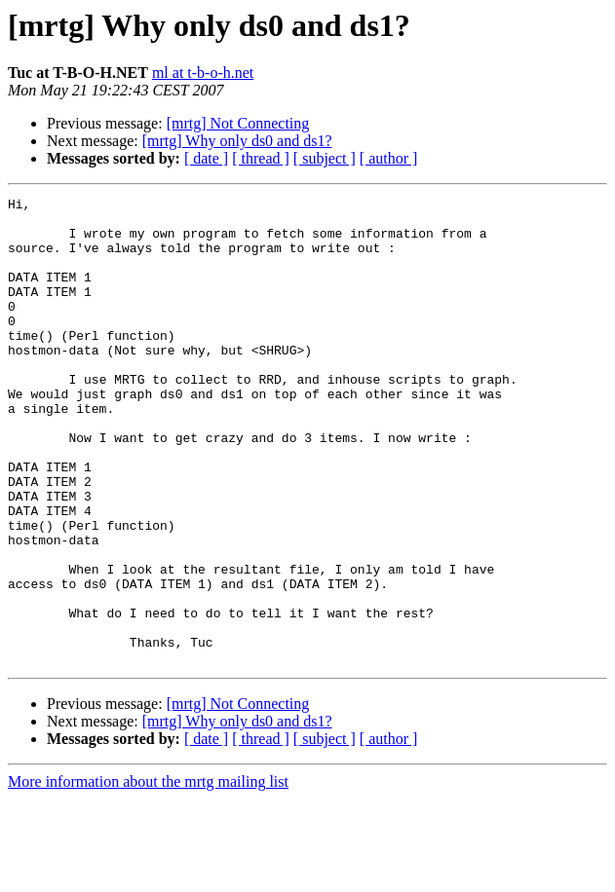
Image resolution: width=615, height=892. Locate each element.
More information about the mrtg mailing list (148, 875)
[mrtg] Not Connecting (238, 123)
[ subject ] (324, 158)
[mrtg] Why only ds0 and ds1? (237, 140)
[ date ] (206, 158)
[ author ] (389, 158)
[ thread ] (260, 158)
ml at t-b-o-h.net (202, 72)
